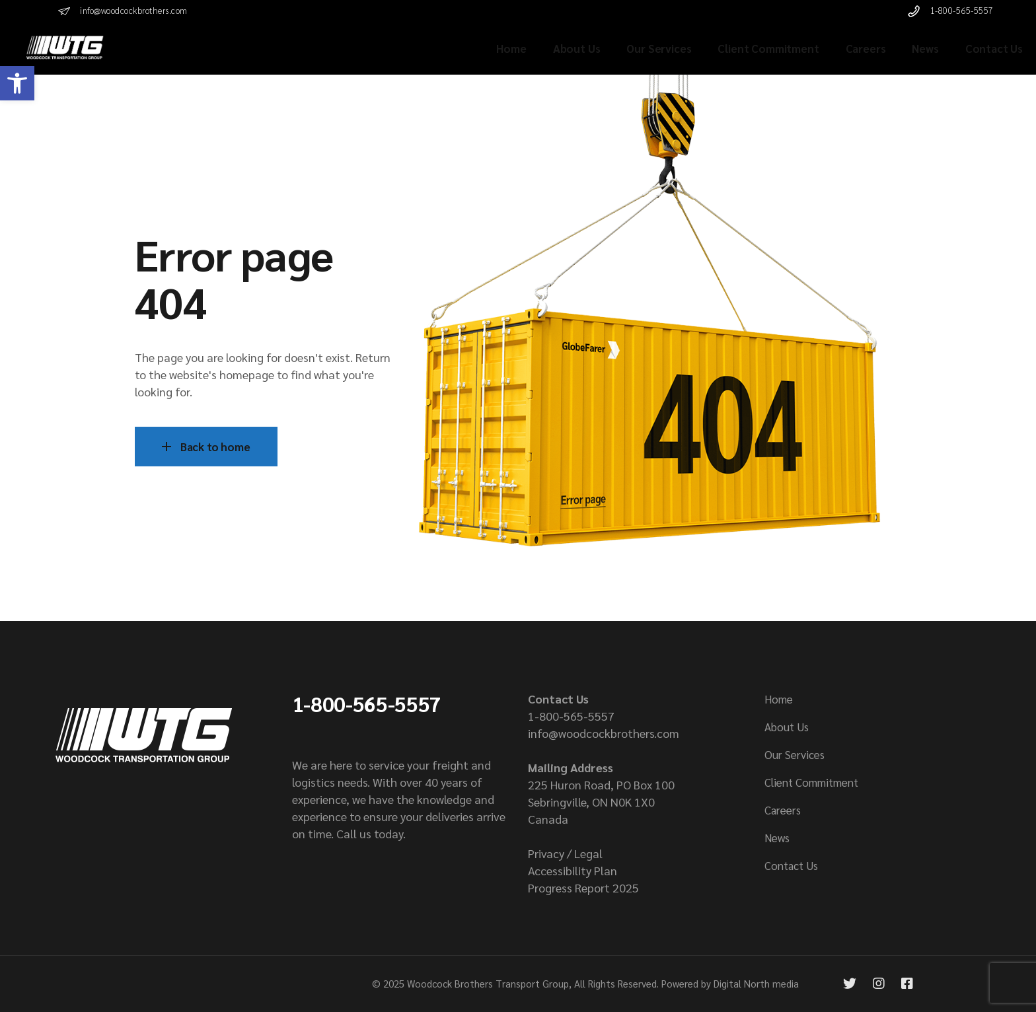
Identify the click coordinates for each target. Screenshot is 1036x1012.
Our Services (794, 754)
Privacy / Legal (565, 853)
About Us (786, 726)
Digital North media (756, 983)
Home (778, 699)
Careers (782, 810)
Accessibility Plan (572, 870)
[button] (17, 83)
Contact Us (791, 865)
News (777, 837)
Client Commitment (811, 782)
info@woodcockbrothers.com (603, 733)
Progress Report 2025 (583, 887)
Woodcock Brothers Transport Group (488, 983)
